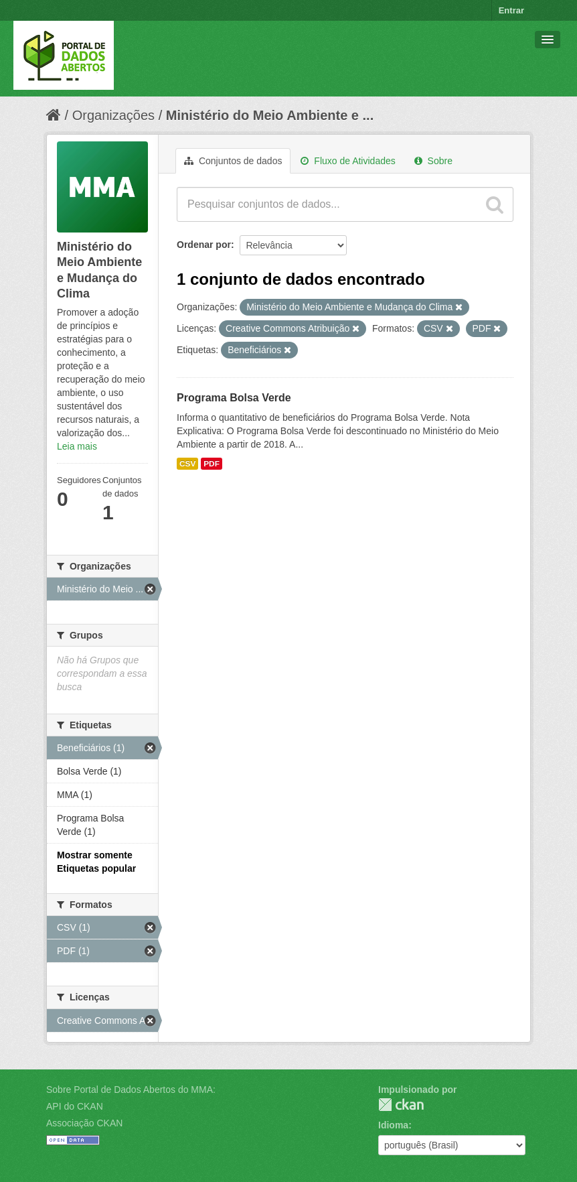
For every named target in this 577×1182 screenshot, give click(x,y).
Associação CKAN (84, 1123)
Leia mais (77, 446)
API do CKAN (74, 1106)
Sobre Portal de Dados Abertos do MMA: (131, 1089)
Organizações (113, 115)
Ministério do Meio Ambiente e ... (270, 115)
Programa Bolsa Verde (234, 397)
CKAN (401, 1105)
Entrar (511, 10)
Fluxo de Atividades (348, 160)
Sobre (433, 160)
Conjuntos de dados (233, 160)
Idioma (393, 1125)
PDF (211, 463)
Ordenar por (204, 244)
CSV (187, 463)
